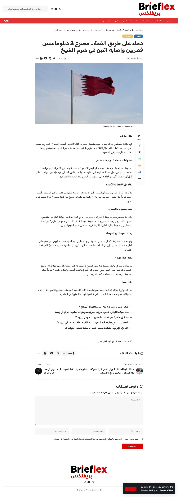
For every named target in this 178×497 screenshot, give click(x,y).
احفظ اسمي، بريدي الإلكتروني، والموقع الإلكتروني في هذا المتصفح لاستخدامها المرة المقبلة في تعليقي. (96, 439)
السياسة (127, 36)
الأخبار (138, 36)
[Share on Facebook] (54, 58)
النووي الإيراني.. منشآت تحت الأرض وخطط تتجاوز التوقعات (97, 327)
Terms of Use (166, 490)
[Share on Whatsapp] (139, 158)
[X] (60, 9)
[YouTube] (56, 9)
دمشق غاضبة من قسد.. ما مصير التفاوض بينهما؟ (102, 317)
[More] (37, 58)
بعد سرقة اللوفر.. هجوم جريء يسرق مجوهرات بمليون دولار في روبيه (92, 312)
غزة (109, 341)
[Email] (45, 58)
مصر (100, 341)
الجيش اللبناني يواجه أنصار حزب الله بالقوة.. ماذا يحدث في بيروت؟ (92, 322)
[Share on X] (50, 58)
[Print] (41, 58)
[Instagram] (52, 9)
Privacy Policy (148, 490)
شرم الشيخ (116, 341)
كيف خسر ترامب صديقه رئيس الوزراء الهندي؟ (104, 306)
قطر (105, 341)
